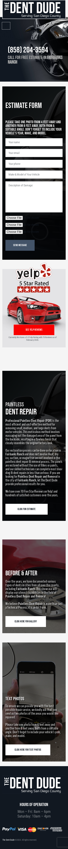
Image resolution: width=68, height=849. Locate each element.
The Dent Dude (8, 840)
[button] (6, 25)
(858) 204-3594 (28, 50)
